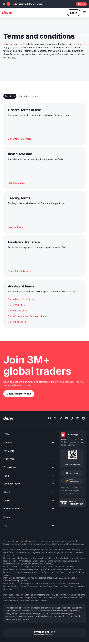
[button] (84, 13)
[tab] (9, 96)
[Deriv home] (7, 13)
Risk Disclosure (57, 595)
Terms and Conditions (35, 595)
